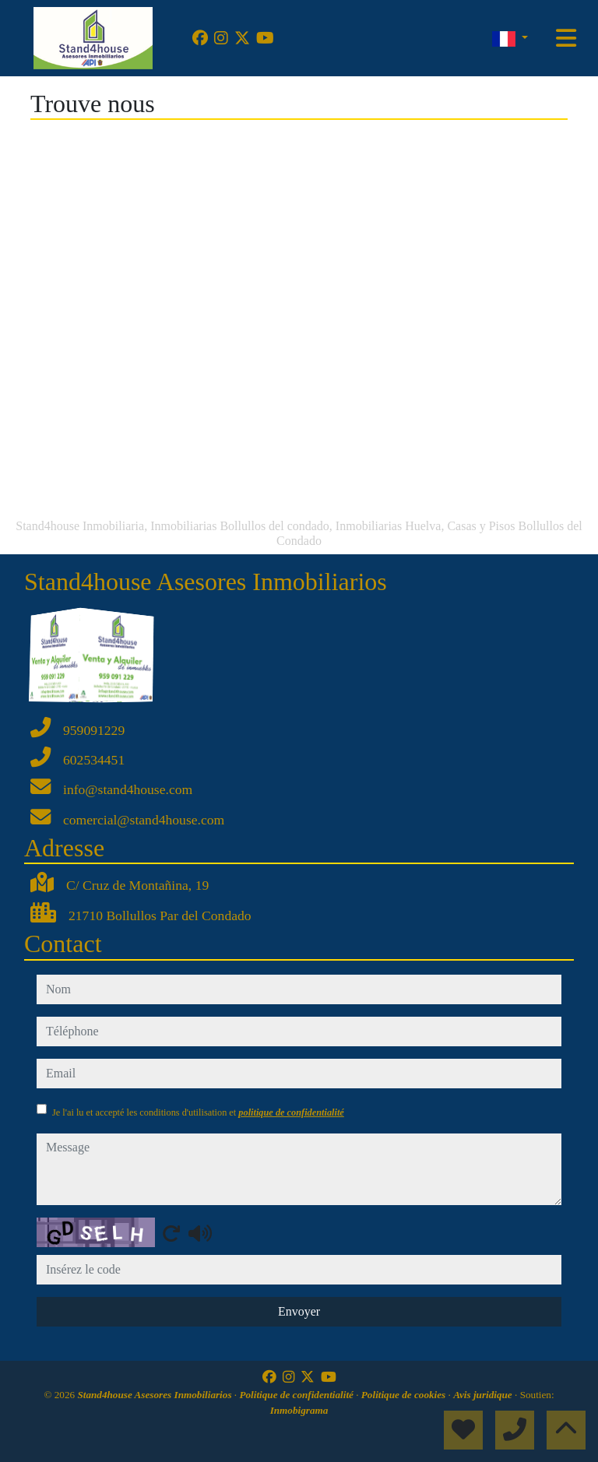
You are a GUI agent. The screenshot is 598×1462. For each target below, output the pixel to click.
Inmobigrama (299, 1410)
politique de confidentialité (290, 1112)
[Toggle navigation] (566, 38)
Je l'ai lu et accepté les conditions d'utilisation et (198, 1112)
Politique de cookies (404, 1394)
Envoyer (299, 1311)
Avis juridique (484, 1394)
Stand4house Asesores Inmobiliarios (155, 1394)
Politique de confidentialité (297, 1394)
